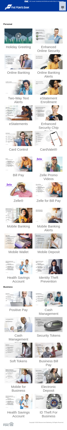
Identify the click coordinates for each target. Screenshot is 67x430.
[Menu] (62, 6)
